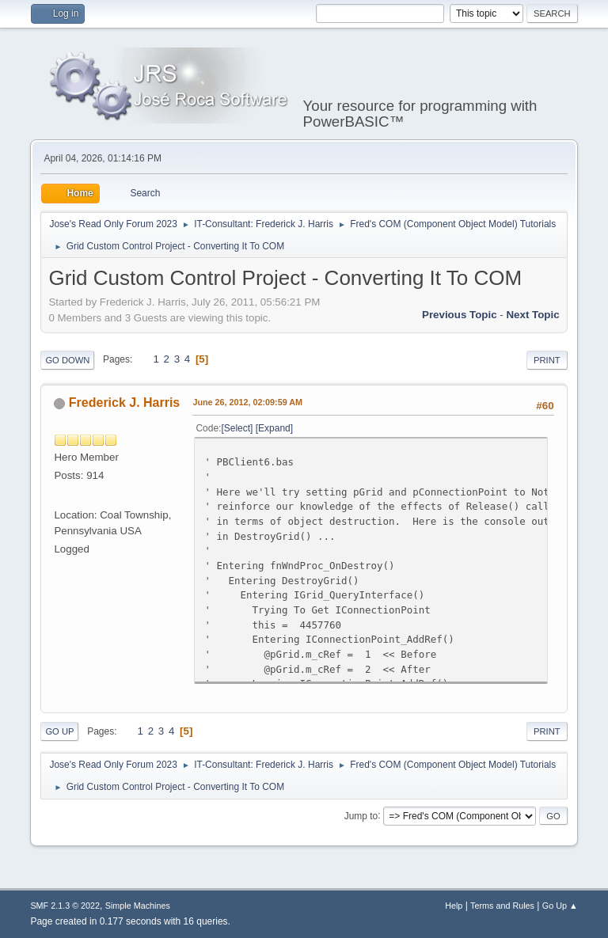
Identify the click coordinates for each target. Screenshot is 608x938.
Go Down (67, 360)
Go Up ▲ (560, 905)
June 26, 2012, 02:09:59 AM (247, 402)
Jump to (361, 815)
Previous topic (459, 315)
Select (237, 428)
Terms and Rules (502, 905)
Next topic (532, 315)
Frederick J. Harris (124, 402)
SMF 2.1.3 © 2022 (65, 905)
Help (453, 905)
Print (547, 360)
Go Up (59, 731)
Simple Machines (137, 905)
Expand (274, 428)
